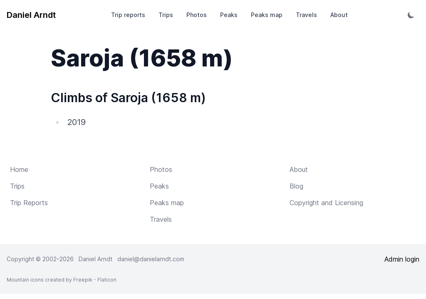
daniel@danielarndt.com (150, 258)
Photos (196, 14)
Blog (296, 186)
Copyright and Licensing (326, 203)
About (339, 14)
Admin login (401, 259)
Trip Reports (29, 203)
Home (19, 169)
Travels (306, 14)
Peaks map (266, 14)
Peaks (229, 14)
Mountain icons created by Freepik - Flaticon (61, 280)
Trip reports (128, 14)
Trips (166, 14)
